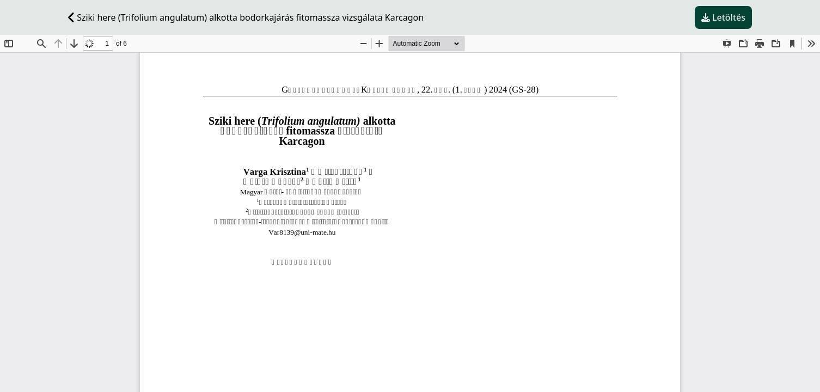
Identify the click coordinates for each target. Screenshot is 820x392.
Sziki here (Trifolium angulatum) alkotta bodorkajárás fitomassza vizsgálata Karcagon (246, 17)
